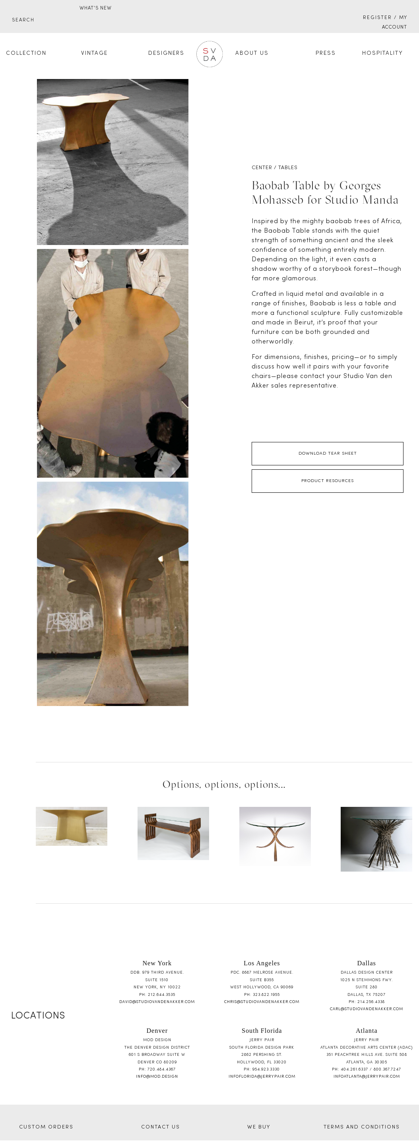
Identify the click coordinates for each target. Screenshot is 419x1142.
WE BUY (258, 1127)
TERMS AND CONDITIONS (362, 1127)
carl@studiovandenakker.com (366, 1009)
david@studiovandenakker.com (157, 1002)
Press (326, 53)
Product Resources (327, 481)
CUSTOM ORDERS (46, 1127)
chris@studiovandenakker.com (261, 1002)
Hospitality (382, 53)
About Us (252, 53)
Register (377, 17)
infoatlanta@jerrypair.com (367, 1076)
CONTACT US (160, 1127)
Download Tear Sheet (328, 453)
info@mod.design (157, 1076)
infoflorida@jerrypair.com (262, 1076)
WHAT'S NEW (96, 8)
